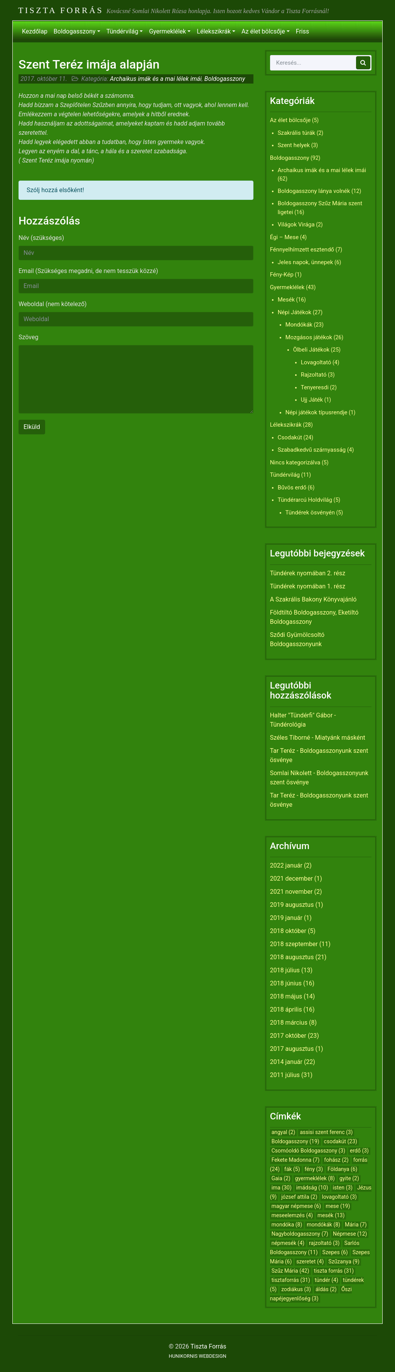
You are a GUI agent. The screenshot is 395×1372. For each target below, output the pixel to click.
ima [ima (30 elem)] (282, 1187)
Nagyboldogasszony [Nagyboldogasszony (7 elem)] (300, 1234)
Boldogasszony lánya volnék (314, 191)
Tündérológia (288, 724)
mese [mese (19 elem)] (338, 1206)
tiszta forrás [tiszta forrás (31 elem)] (334, 1271)
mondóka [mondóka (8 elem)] (287, 1224)
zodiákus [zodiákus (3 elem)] (296, 1289)
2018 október (288, 931)
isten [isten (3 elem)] (343, 1187)
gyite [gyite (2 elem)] (349, 1178)
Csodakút (290, 437)
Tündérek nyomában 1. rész (308, 586)
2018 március (288, 1022)
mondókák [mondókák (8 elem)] (323, 1224)
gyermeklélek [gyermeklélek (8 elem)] (315, 1178)
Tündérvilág (122, 31)
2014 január (286, 1061)
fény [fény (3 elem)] (314, 1169)
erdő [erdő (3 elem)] (359, 1151)
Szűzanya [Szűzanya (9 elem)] (343, 1261)
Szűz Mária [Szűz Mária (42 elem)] (290, 1271)
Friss (302, 31)
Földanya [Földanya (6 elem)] (342, 1169)
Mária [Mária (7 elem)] (356, 1224)
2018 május (286, 996)
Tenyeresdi (315, 387)
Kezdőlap (34, 31)
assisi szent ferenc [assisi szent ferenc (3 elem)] (326, 1132)
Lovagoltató (316, 362)
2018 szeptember (294, 944)
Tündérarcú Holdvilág (305, 499)
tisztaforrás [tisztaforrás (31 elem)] (291, 1280)
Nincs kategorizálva (295, 462)
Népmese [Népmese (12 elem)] (350, 1234)
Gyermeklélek (167, 31)
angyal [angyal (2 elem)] (283, 1132)
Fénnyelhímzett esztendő (302, 249)
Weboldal (53, 304)
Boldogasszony (75, 31)
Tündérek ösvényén (310, 512)
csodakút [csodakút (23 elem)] (340, 1141)
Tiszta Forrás (60, 10)
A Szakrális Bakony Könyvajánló (313, 599)
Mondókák (298, 324)
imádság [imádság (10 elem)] (312, 1187)
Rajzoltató (314, 374)
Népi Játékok (295, 312)
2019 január (286, 917)
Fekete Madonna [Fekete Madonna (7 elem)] (296, 1160)
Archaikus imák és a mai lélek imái (156, 78)
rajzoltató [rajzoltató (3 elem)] (324, 1243)
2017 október (288, 1035)
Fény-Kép (282, 274)
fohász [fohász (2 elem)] (336, 1160)
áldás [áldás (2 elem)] (326, 1289)
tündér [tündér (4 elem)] (326, 1280)
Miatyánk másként (340, 737)
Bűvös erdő (292, 487)
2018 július (285, 970)
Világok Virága (296, 224)
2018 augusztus (292, 957)
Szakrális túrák (297, 132)
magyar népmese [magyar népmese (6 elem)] (296, 1206)
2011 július (285, 1075)
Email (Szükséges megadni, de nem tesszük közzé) (88, 271)
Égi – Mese (284, 237)
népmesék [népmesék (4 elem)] (288, 1243)
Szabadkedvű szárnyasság (312, 449)
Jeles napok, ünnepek (305, 262)
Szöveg (28, 337)
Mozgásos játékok (309, 337)
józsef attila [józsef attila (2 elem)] (299, 1197)
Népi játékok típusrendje (316, 412)
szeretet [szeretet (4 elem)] (310, 1261)
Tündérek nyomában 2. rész (308, 573)
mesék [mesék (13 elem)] (330, 1215)
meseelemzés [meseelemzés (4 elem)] (292, 1215)
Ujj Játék (312, 399)
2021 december (291, 878)
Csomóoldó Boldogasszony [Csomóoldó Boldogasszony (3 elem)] (308, 1151)
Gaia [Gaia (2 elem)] (281, 1178)
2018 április (286, 1009)
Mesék (286, 299)
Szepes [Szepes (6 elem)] (335, 1252)
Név (41, 237)
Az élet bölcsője (263, 31)
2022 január (286, 865)
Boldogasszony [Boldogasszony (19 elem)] (295, 1141)
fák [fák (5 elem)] (292, 1169)
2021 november (291, 891)
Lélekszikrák (214, 31)
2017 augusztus (292, 1048)
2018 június (286, 983)
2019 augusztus (292, 904)
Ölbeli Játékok (311, 349)
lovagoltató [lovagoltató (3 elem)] (339, 1197)
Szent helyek (294, 145)
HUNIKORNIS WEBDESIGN (197, 1356)
